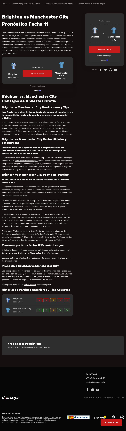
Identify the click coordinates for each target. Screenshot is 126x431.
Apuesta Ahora (37, 73)
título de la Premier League (26, 160)
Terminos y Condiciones (114, 397)
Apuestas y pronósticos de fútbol (59, 4)
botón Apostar (30, 284)
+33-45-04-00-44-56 (95, 378)
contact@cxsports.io (95, 382)
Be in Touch (91, 374)
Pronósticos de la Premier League (91, 4)
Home (4, 4)
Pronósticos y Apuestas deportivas (26, 4)
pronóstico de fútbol (15, 258)
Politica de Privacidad (93, 397)
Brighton (12, 214)
